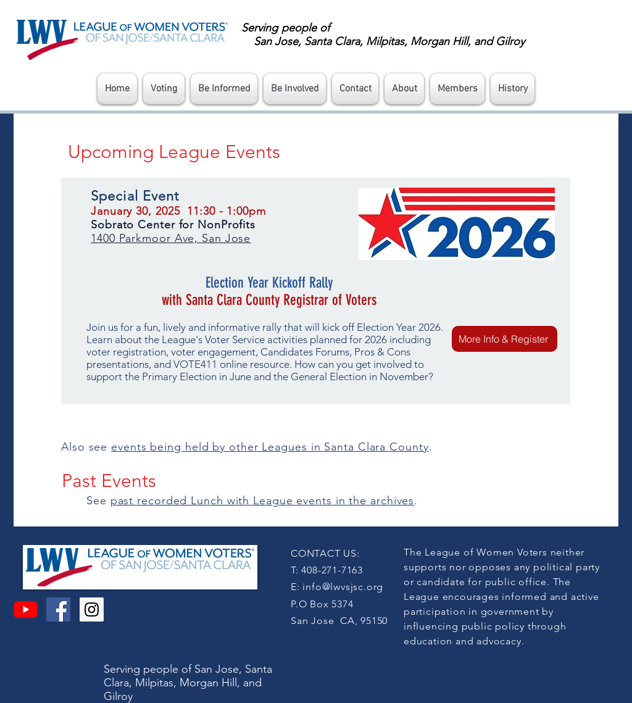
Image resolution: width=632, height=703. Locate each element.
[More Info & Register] (504, 339)
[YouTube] (26, 609)
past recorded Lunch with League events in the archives (262, 500)
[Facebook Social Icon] (58, 609)
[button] (164, 88)
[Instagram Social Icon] (92, 609)
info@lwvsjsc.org (342, 587)
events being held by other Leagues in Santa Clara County (269, 447)
